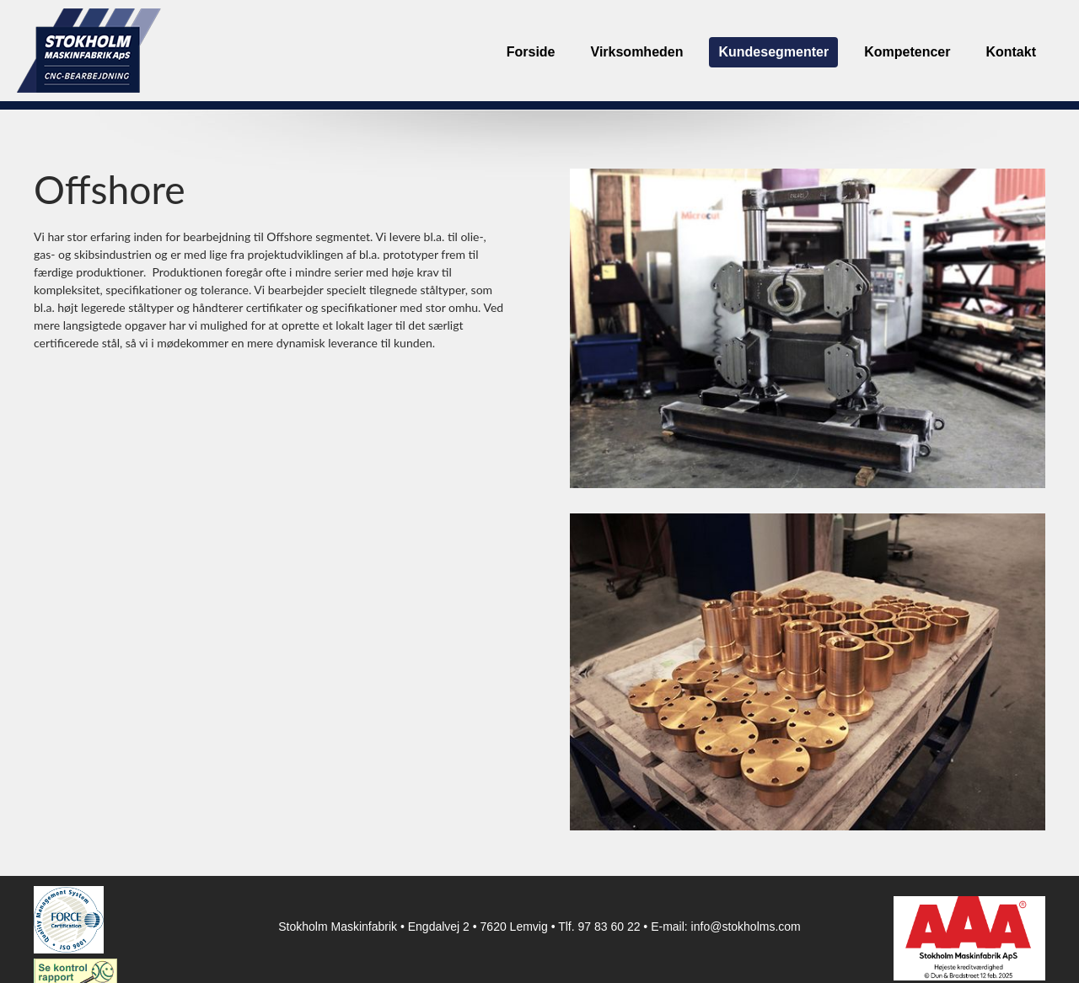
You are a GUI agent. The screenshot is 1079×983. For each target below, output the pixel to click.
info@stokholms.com (746, 926)
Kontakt (1010, 52)
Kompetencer (907, 52)
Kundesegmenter (773, 52)
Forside (531, 52)
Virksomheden (637, 52)
